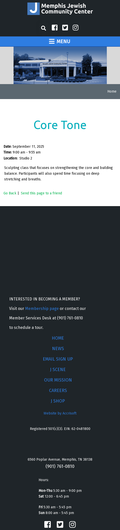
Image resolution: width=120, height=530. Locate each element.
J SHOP (58, 401)
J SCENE (58, 369)
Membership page (42, 308)
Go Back (9, 193)
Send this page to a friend (41, 193)
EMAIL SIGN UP (58, 359)
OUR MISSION (58, 380)
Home (112, 91)
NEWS (58, 348)
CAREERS (58, 390)
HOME (58, 338)
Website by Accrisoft (60, 413)
